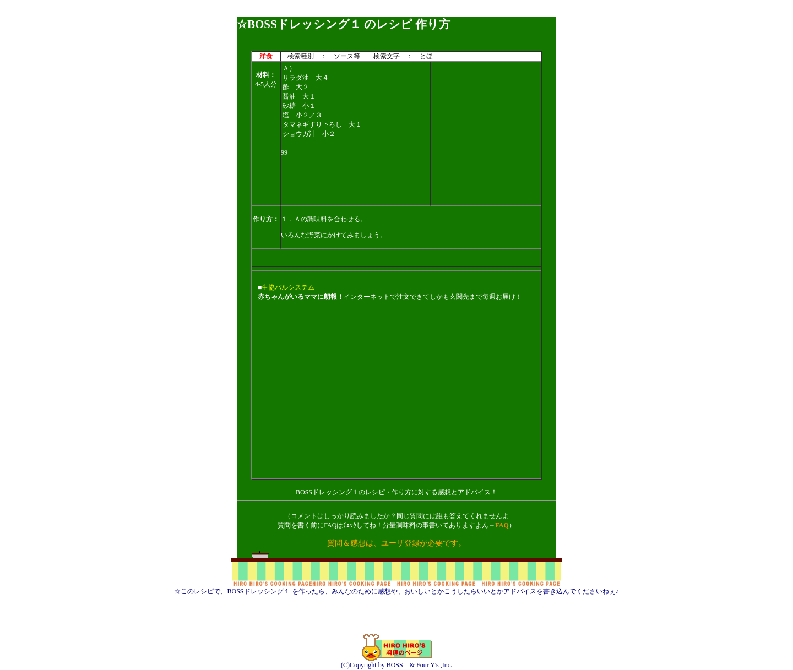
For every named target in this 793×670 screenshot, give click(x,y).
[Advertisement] (396, 12)
